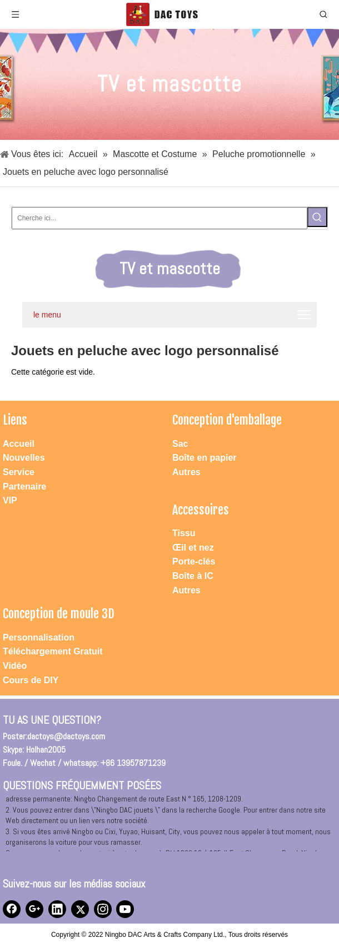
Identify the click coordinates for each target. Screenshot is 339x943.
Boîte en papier (204, 457)
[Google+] (34, 909)
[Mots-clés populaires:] (317, 217)
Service (18, 472)
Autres (186, 472)
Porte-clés (193, 561)
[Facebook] (12, 909)
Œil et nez (193, 547)
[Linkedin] (57, 909)
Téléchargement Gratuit (53, 651)
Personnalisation (38, 637)
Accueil (18, 443)
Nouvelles (24, 457)
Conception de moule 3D (58, 613)
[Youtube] (125, 909)
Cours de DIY (30, 680)
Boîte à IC (192, 576)
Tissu (184, 533)
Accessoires (200, 509)
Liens (15, 419)
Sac (180, 443)
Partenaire (24, 486)
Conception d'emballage (227, 419)
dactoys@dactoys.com (66, 736)
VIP (10, 500)
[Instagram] (103, 909)
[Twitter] (80, 909)
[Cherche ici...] (159, 218)
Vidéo (15, 665)
